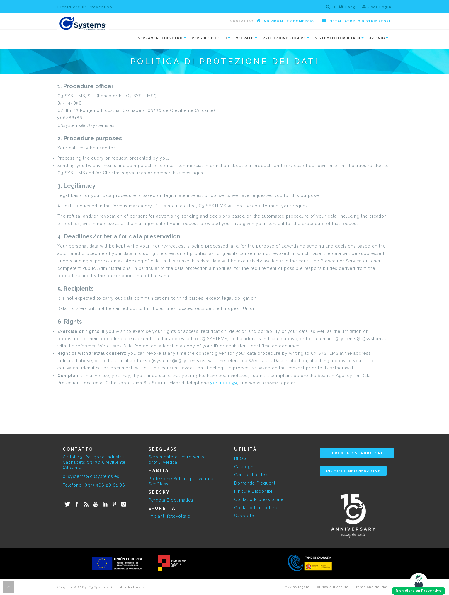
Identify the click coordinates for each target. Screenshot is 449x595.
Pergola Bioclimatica (171, 500)
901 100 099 (223, 383)
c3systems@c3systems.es (91, 476)
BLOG (240, 458)
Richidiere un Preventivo (84, 7)
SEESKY (159, 492)
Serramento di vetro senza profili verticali (177, 460)
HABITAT (160, 470)
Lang (347, 6)
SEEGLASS (163, 449)
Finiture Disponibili (254, 491)
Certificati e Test (251, 475)
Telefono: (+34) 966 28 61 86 (94, 485)
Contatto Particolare (255, 507)
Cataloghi (244, 466)
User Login (377, 6)
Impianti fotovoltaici (170, 516)
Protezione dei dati (371, 587)
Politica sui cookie (331, 587)
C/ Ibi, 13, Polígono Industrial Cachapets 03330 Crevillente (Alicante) (94, 462)
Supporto (244, 516)
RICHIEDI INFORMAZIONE (353, 471)
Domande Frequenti (255, 483)
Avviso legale (297, 587)
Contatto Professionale (258, 499)
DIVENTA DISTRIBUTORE (357, 453)
